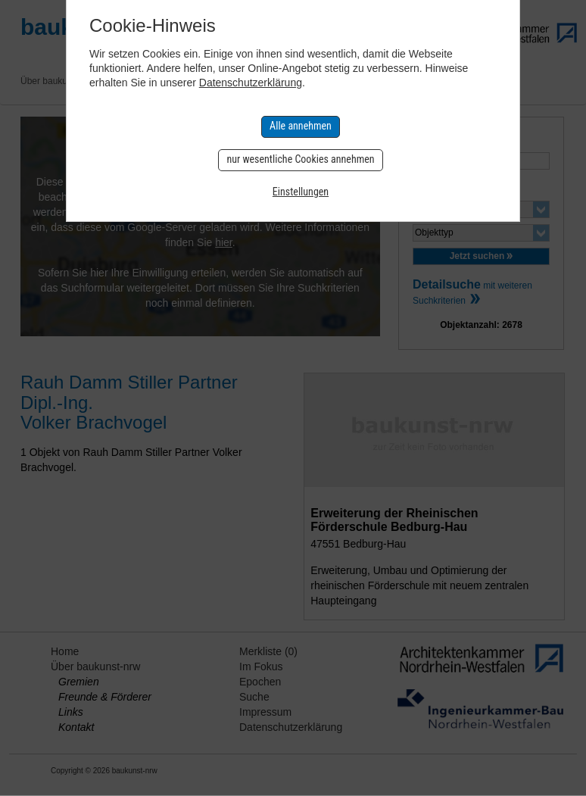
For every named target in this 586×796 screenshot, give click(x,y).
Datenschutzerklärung (250, 82)
